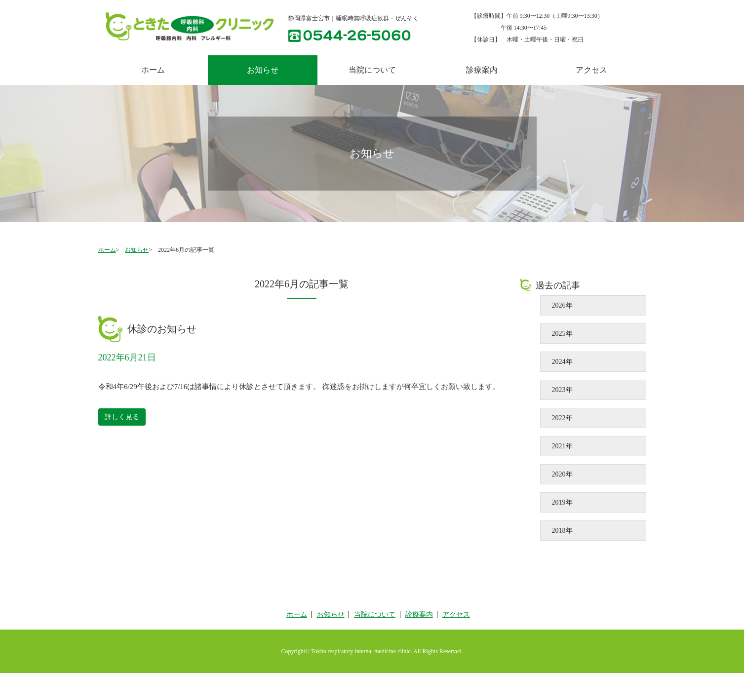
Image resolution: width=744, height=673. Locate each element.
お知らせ (137, 249)
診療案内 (482, 70)
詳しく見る (122, 417)
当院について (372, 70)
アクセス (591, 70)
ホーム (153, 70)
